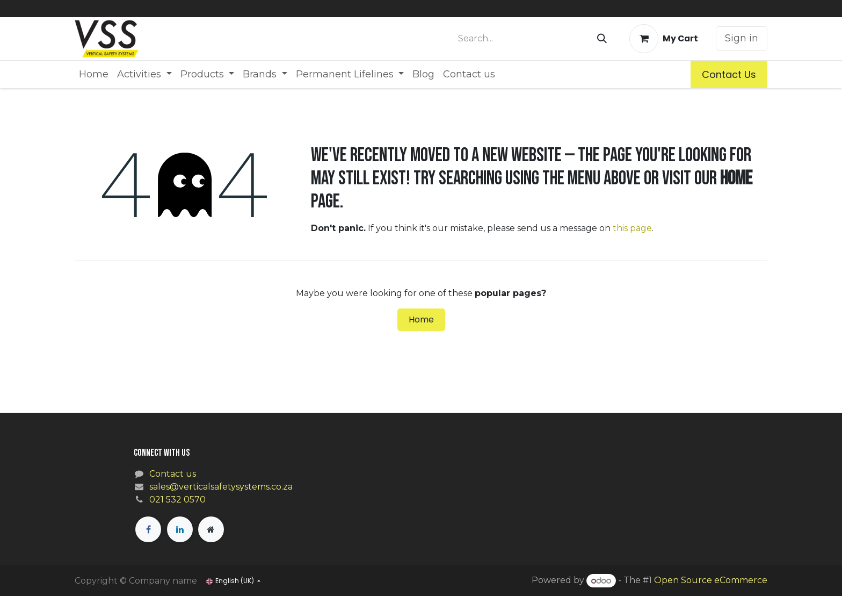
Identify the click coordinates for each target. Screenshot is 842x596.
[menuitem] (94, 74)
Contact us (172, 474)
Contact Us (729, 74)
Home (421, 319)
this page (632, 228)
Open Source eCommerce (710, 581)
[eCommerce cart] (663, 38)
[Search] (602, 39)
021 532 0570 (177, 499)
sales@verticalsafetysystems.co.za (221, 487)
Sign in (741, 38)
